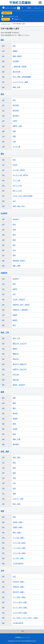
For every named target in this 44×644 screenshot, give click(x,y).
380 (3, 261)
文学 (2, 571)
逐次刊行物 (16, 72)
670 (3, 434)
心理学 (15, 121)
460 (3, 310)
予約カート (17, 19)
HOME (29, 8)
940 (3, 597)
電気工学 (16, 359)
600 (3, 398)
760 (3, 488)
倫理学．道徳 (17, 126)
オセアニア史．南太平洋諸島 (23, 196)
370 (3, 255)
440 (3, 299)
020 (3, 56)
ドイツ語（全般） (19, 538)
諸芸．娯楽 (16, 504)
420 (3, 289)
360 (3, 250)
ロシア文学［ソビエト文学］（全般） (26, 618)
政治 (14, 224)
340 (3, 240)
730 (3, 473)
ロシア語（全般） (19, 558)
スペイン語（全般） (19, 548)
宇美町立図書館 (20, 2)
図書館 (15, 51)
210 (3, 165)
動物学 (15, 320)
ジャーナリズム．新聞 (20, 82)
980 (3, 618)
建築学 (15, 349)
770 (3, 493)
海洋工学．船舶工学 (19, 364)
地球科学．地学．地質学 (21, 305)
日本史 (15, 165)
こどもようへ (37, 8)
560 (3, 369)
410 (3, 284)
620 (3, 408)
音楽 (14, 488)
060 (3, 77)
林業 (14, 424)
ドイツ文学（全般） (19, 597)
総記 (2, 40)
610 (3, 403)
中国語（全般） (18, 527)
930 (3, 592)
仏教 (14, 141)
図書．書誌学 (17, 56)
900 (3, 576)
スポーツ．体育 (18, 499)
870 (3, 553)
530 (3, 354)
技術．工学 (5, 332)
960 (3, 607)
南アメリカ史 (17, 191)
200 (3, 160)
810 (3, 522)
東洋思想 (16, 110)
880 (3, 558)
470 (3, 315)
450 (3, 305)
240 (3, 180)
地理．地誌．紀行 (19, 206)
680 (3, 439)
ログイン (5, 19)
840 (3, 538)
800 (3, 517)
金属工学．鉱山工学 (19, 369)
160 (3, 131)
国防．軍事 (16, 266)
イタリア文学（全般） (20, 613)
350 (3, 245)
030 (3, 61)
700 (3, 457)
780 (3, 499)
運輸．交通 (16, 439)
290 (3, 206)
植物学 (15, 315)
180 (3, 141)
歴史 (2, 154)
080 (3, 87)
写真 (14, 478)
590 (3, 385)
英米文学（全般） (19, 592)
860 (3, 548)
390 (3, 266)
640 (3, 418)
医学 (14, 325)
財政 (14, 240)
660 (3, 429)
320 (3, 229)
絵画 (14, 468)
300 (3, 219)
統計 (14, 245)
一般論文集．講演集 (19, 66)
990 (3, 623)
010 (3, 51)
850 (3, 543)
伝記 (14, 201)
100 (3, 100)
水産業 (15, 429)
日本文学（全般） (19, 582)
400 (3, 279)
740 (3, 478)
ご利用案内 (17, 637)
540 (3, 359)
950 (3, 602)
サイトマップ (26, 637)
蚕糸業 (15, 413)
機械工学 (16, 354)
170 (3, 136)
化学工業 (16, 374)
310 (3, 224)
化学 (14, 294)
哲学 (2, 94)
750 (3, 483)
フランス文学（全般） (20, 602)
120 (3, 110)
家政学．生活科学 (19, 385)
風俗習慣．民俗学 (19, 261)
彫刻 (14, 462)
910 (3, 582)
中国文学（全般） (19, 587)
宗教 (14, 131)
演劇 (14, 493)
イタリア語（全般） (19, 553)
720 (3, 468)
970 (3, 613)
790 (3, 504)
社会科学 (4, 213)
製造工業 (16, 380)
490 (3, 325)
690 (3, 444)
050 (3, 72)
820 (3, 527)
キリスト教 (16, 147)
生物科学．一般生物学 (20, 310)
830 (3, 532)
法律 (14, 229)
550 (3, 364)
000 (3, 46)
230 (3, 175)
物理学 (15, 289)
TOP (22, 631)
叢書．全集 (16, 87)
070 (3, 82)
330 (3, 235)
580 (3, 380)
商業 (14, 434)
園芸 (14, 408)
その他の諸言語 (18, 563)
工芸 (14, 483)
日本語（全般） (18, 522)
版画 (14, 473)
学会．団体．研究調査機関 (22, 77)
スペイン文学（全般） (20, 607)
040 (3, 66)
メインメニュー (5, 23)
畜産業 (15, 418)
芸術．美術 (5, 451)
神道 (14, 136)
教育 (14, 255)
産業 (2, 392)
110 (3, 105)
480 (3, 320)
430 (3, 294)
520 (3, 349)
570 (3, 374)
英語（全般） (17, 532)
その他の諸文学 (18, 623)
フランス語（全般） (19, 543)
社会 (14, 250)
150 (3, 126)
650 (3, 424)
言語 (2, 511)
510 (3, 343)
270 (3, 196)
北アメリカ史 (17, 185)
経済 (14, 235)
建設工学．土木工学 (19, 343)
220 (3, 170)
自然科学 (4, 273)
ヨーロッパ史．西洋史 (20, 175)
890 (3, 563)
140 (3, 121)
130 (3, 116)
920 (3, 587)
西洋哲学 (16, 116)
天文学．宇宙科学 (19, 299)
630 (3, 413)
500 (3, 338)
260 (3, 191)
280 (3, 201)
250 (3, 185)
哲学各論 (16, 105)
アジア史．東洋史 (19, 170)
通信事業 (16, 444)
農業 (14, 403)
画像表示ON (7, 13)
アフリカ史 (16, 180)
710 (3, 462)
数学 (14, 284)
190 (3, 147)
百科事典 (16, 61)
